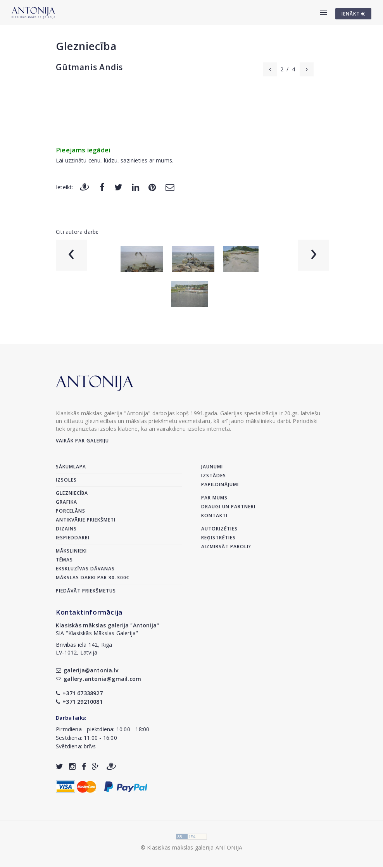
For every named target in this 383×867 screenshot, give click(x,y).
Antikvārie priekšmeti (86, 519)
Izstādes (213, 475)
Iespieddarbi (73, 537)
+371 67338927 (79, 693)
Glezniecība (86, 46)
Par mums (214, 497)
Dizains (66, 528)
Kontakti (214, 515)
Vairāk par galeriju (82, 440)
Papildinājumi (220, 484)
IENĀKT (354, 13)
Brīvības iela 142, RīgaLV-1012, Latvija (84, 648)
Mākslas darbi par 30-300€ (92, 577)
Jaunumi (212, 466)
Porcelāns (70, 511)
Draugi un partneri (228, 506)
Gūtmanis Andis (89, 67)
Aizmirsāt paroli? (226, 546)
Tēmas (64, 559)
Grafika (66, 502)
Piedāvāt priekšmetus (86, 590)
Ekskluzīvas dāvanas (85, 568)
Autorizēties (219, 528)
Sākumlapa (71, 466)
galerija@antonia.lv (87, 670)
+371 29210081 (79, 701)
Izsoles (66, 480)
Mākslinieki (71, 550)
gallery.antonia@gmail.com (98, 678)
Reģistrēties (218, 537)
